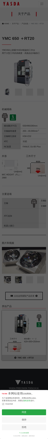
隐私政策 (27, 401)
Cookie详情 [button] (17, 436)
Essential (7, 404)
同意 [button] (24, 412)
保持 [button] (24, 419)
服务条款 (32, 436)
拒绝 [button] (24, 427)
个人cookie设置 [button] (24, 433)
